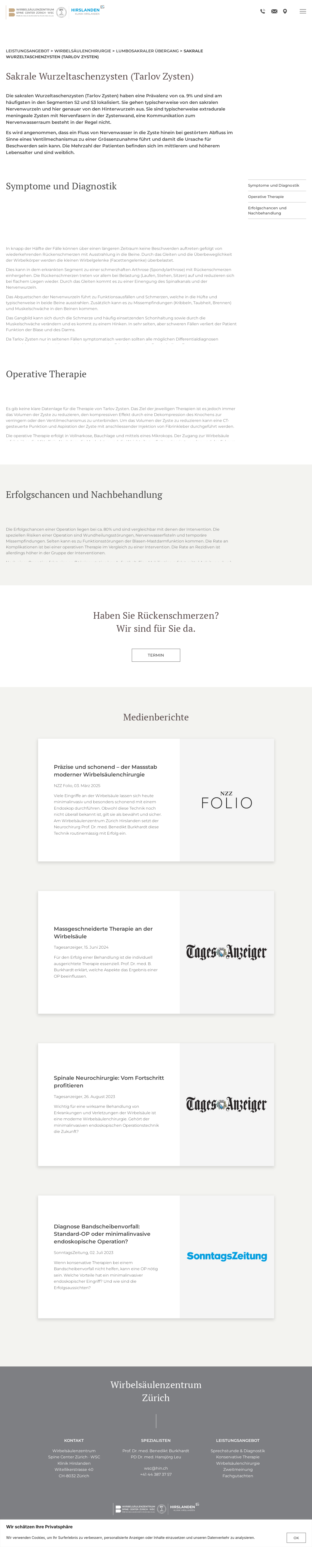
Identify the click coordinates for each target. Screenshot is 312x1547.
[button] (238, 1469)
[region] (156, 1533)
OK (296, 1538)
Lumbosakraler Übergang (147, 51)
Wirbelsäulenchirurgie (82, 51)
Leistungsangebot (27, 51)
